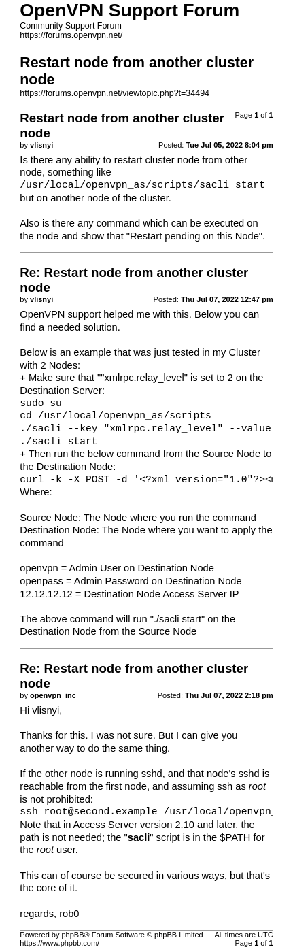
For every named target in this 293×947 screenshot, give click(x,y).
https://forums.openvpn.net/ (71, 35)
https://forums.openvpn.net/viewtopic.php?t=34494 (114, 93)
